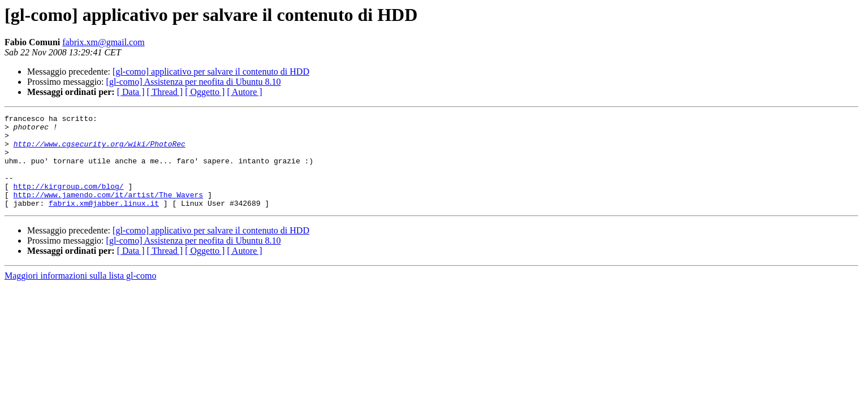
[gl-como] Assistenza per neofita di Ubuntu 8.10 (193, 81)
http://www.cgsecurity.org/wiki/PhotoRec (99, 150)
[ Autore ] (244, 92)
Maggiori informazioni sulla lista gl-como (80, 294)
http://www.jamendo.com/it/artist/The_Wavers (108, 211)
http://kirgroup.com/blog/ (69, 201)
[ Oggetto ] (205, 92)
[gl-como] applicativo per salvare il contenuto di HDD (211, 71)
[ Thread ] (165, 92)
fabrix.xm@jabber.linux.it (104, 222)
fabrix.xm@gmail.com (103, 42)
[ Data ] (131, 92)
